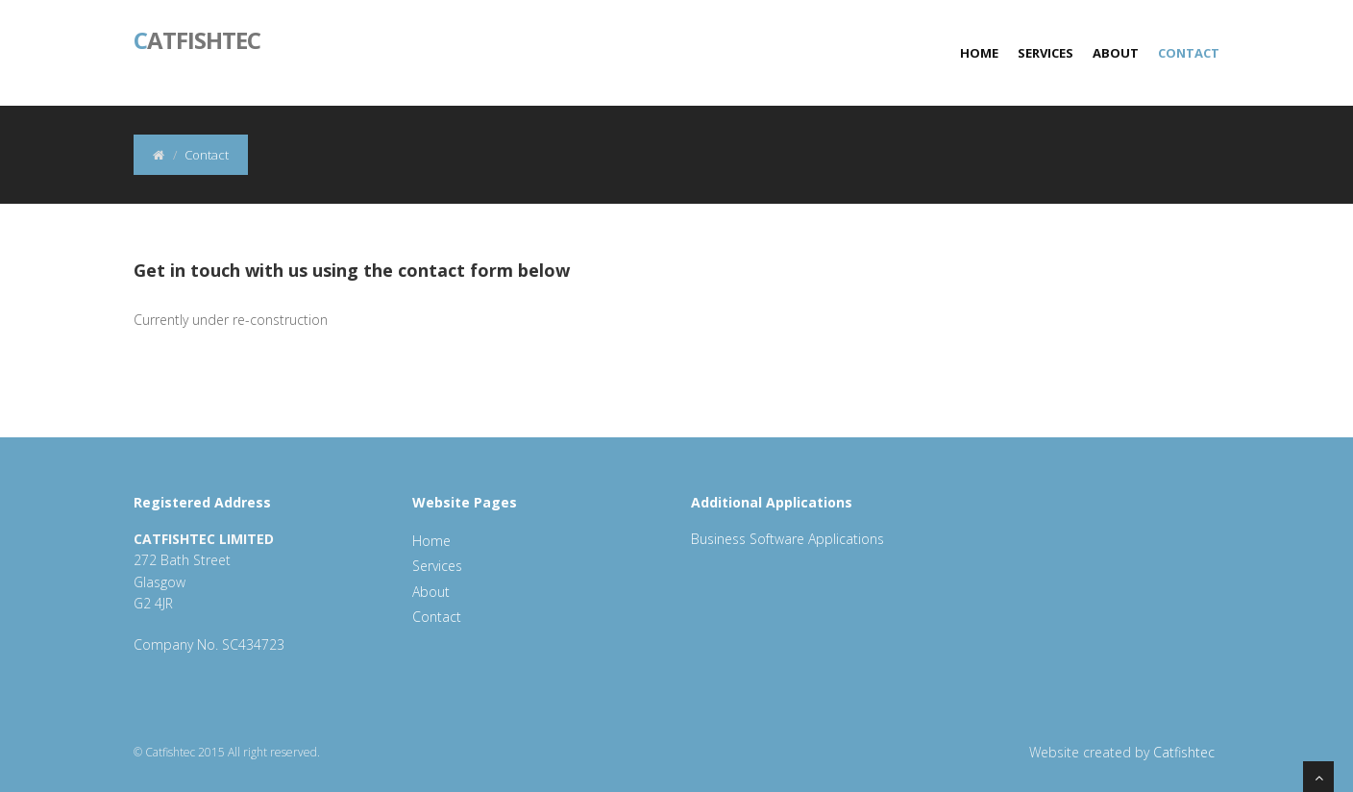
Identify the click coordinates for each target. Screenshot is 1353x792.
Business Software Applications (787, 539)
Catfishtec (1184, 752)
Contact (1188, 53)
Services (1045, 53)
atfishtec (197, 38)
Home (979, 53)
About (1116, 53)
